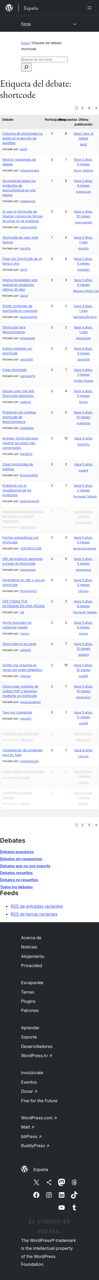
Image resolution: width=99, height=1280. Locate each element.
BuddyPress (35, 1145)
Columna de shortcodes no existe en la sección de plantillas (22, 138)
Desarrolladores (37, 1046)
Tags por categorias (17, 712)
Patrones (30, 1010)
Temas (27, 992)
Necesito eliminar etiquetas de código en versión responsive (22, 516)
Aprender (30, 1027)
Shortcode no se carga (19, 644)
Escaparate (32, 982)
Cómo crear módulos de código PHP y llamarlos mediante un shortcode (20, 691)
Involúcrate (32, 1072)
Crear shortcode (14, 370)
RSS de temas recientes (34, 914)
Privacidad (31, 965)
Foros (26, 24)
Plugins (28, 1001)
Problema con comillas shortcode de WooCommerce (19, 417)
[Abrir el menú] (90, 8)
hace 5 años (83, 438)
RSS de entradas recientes (37, 906)
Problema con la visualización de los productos (17, 490)
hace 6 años (83, 734)
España (40, 1169)
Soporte (29, 1037)
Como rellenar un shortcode (23, 771)
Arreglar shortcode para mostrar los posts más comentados (20, 443)
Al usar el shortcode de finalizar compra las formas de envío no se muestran (22, 216)
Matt (27, 1127)
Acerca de (31, 937)
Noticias (29, 946)
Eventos (29, 1082)
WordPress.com (39, 1117)
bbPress (31, 1136)
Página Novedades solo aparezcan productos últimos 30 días (19, 284)
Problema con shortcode (20, 734)
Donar (29, 1091)
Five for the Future (39, 1100)
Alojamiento (32, 956)
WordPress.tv (36, 1055)
